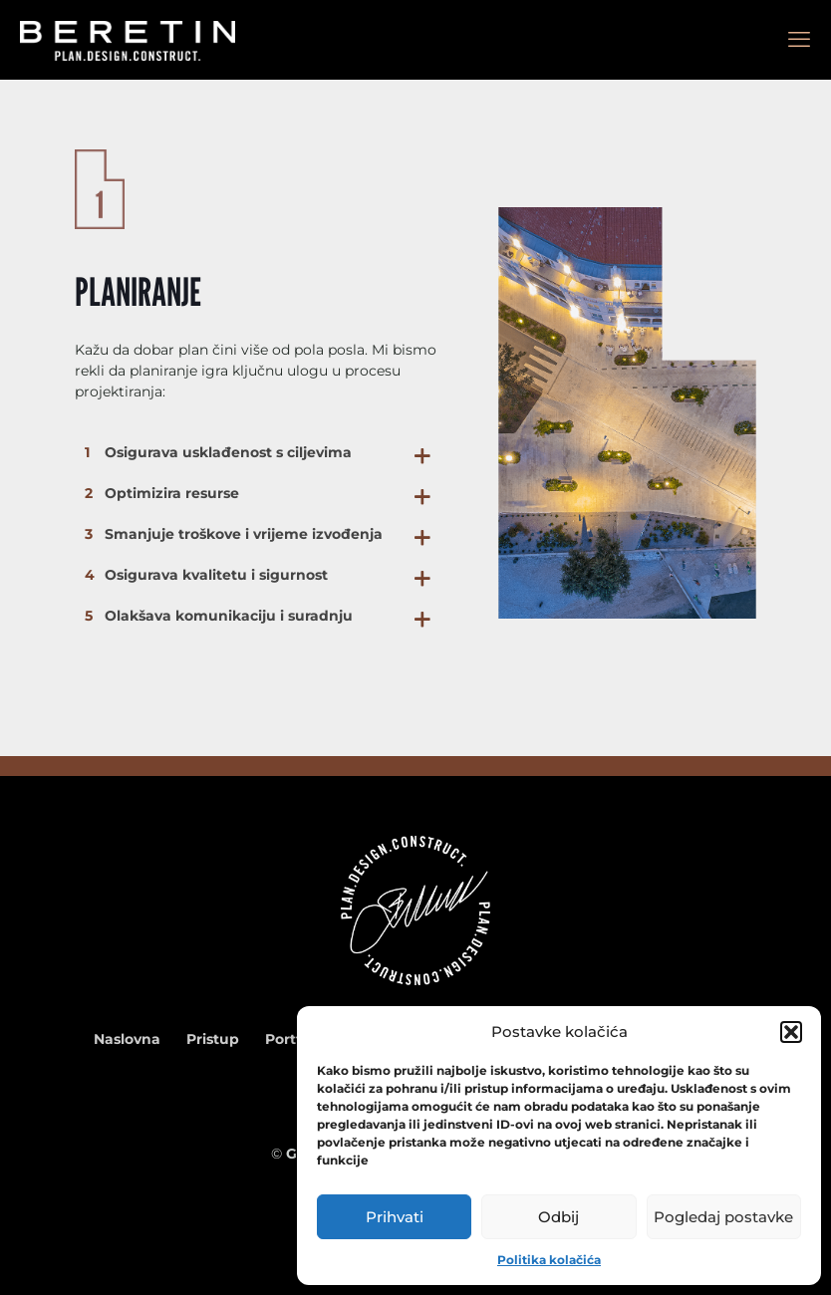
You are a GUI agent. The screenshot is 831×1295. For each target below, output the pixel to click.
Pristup (212, 1039)
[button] (791, 1032)
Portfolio (296, 1039)
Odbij (558, 1216)
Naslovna (127, 1039)
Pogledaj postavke (723, 1216)
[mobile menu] (799, 40)
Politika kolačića (549, 1259)
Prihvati (394, 1216)
